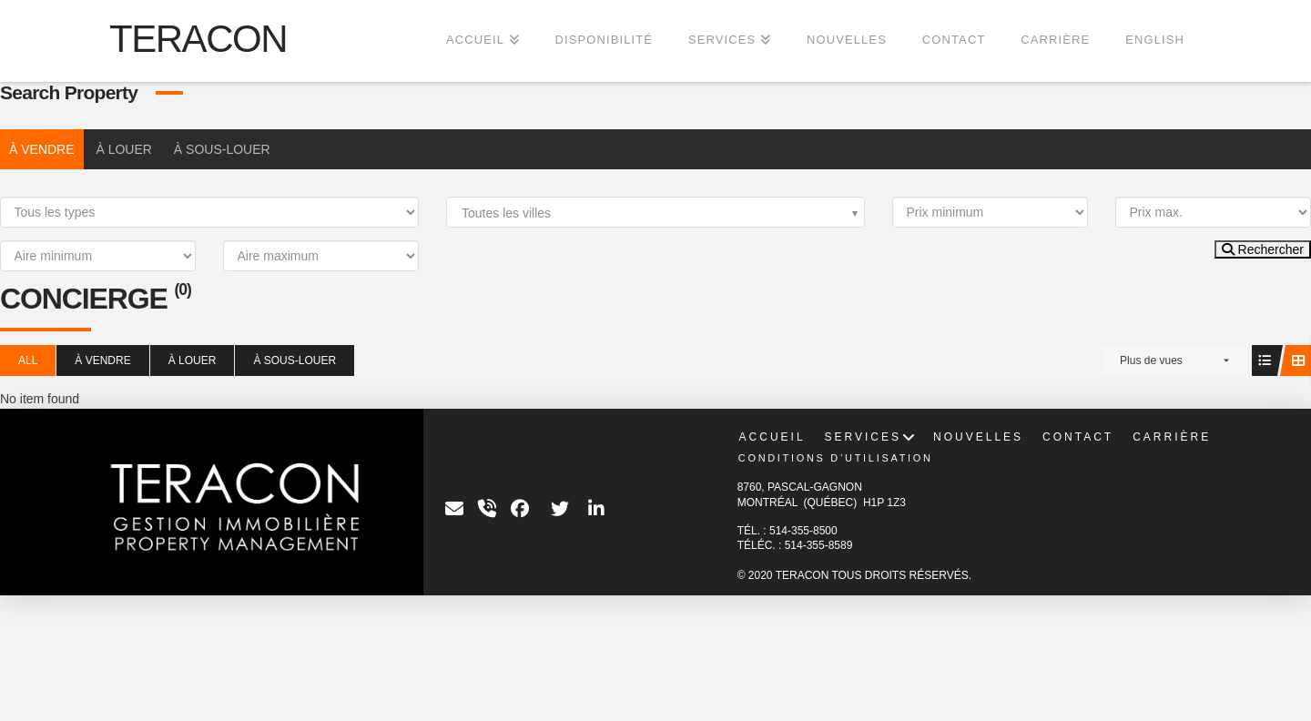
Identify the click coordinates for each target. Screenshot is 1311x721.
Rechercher (1263, 249)
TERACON (198, 39)
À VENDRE (42, 149)
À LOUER (123, 149)
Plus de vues (1151, 360)
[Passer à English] (1154, 41)
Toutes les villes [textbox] (506, 213)
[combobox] (655, 212)
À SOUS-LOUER (222, 149)
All (27, 360)
